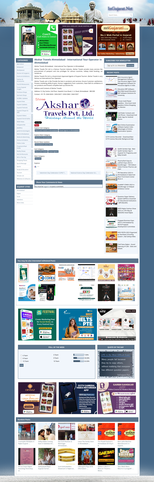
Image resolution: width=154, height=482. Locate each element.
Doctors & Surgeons (25, 73)
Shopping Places (25, 160)
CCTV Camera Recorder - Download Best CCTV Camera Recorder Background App (119, 138)
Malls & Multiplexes (25, 134)
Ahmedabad (21, 190)
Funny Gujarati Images (25, 88)
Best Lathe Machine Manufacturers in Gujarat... (124, 443)
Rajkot (19, 193)
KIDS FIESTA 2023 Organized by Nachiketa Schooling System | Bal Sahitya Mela (127, 234)
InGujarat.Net (25, 125)
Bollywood (25, 67)
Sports (25, 166)
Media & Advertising (25, 137)
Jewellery (25, 128)
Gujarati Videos (25, 115)
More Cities (20, 203)
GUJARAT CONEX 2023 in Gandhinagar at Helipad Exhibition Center (126, 187)
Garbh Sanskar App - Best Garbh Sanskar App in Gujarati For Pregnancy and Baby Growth (127, 152)
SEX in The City (25, 157)
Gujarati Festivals (25, 107)
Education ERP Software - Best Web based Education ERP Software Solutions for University (127, 92)
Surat (18, 196)
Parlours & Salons (25, 140)
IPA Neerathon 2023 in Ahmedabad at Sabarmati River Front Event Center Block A (126, 176)
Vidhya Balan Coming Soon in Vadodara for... (46, 442)
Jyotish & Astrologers (25, 131)
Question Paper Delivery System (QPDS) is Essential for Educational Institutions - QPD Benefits (127, 200)
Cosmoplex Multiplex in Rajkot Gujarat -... (26, 442)
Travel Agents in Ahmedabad (69, 130)
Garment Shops (25, 95)
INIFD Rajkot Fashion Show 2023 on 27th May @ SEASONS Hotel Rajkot (127, 210)
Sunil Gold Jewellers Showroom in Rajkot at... (66, 468)
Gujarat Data (25, 101)
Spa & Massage (25, 163)
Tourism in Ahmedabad (43, 137)
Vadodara (20, 200)
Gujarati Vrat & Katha (25, 118)
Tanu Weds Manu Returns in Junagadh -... (126, 468)
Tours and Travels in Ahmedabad (46, 130)
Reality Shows (25, 151)
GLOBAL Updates (25, 98)
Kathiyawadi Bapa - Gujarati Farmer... (44, 468)
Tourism (25, 172)
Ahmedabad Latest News (43, 144)
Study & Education (25, 169)
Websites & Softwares (25, 179)
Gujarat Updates (25, 104)
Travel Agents (53, 152)
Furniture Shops (25, 92)
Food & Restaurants (25, 84)
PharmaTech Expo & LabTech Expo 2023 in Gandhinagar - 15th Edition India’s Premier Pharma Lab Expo (127, 165)
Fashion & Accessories (25, 80)
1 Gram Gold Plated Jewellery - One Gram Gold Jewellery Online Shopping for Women (127, 104)
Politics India (25, 143)
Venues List (25, 176)
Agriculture (25, 64)
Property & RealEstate (25, 147)
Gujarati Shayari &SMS (25, 111)
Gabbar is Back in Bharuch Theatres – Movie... (104, 469)
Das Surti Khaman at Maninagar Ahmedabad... (65, 443)
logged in (47, 186)
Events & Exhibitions (25, 76)
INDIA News (25, 121)
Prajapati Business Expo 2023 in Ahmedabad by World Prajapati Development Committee (126, 223)
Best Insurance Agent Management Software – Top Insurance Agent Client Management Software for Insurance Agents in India (127, 81)
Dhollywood (25, 70)
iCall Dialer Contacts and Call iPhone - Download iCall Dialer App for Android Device (127, 116)
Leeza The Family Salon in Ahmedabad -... (86, 442)
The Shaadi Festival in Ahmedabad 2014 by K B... (105, 443)
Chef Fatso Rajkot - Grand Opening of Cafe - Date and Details (127, 246)
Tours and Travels (41, 152)
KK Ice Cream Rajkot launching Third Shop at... (25, 469)
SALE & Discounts (25, 154)
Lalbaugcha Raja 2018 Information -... (85, 468)
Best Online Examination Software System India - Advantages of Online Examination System (126, 128)
